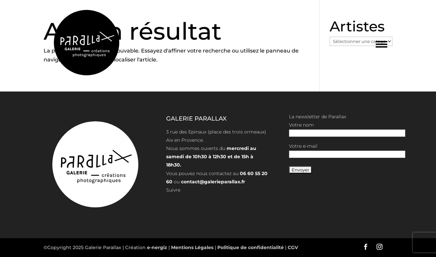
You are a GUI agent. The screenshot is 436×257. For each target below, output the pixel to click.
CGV (292, 247)
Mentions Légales (193, 247)
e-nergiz (157, 247)
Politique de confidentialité (250, 247)
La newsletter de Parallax (317, 117)
